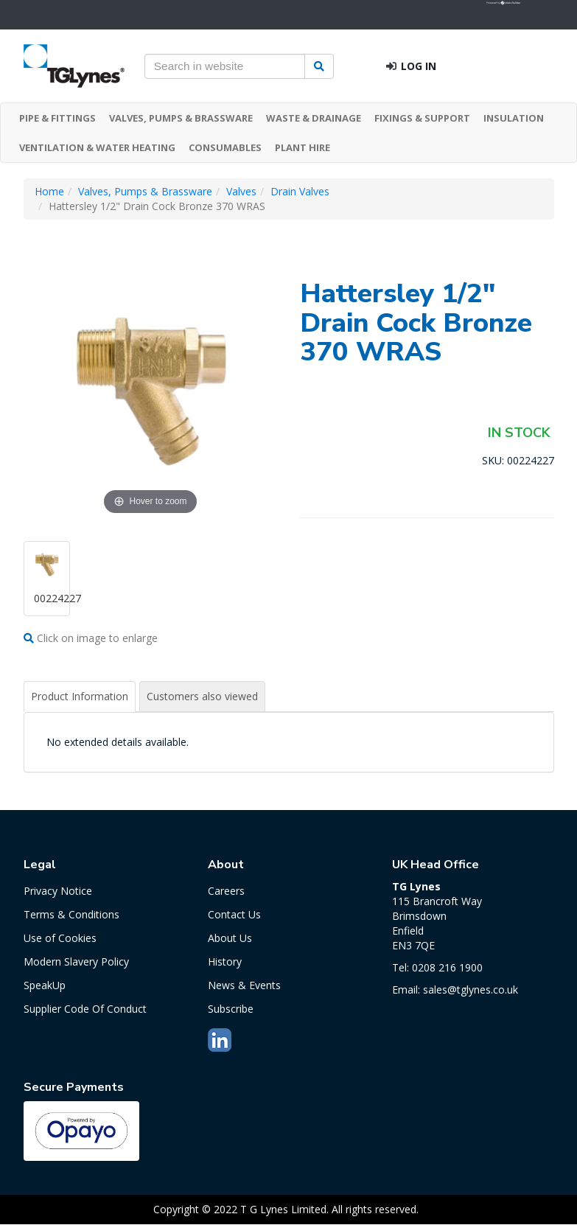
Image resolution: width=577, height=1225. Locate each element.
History (225, 961)
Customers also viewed (202, 696)
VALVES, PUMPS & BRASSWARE (181, 118)
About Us (230, 938)
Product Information (79, 696)
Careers (226, 891)
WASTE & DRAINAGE (313, 118)
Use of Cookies (60, 938)
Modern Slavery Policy (76, 961)
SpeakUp (45, 985)
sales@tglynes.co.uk (470, 990)
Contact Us (234, 914)
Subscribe (230, 1009)
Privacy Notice (58, 891)
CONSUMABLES (225, 147)
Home (49, 191)
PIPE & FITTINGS (57, 118)
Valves (241, 191)
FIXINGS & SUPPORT (422, 118)
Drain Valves (299, 191)
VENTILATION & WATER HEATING (97, 147)
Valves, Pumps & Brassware (145, 191)
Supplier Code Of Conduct (85, 1009)
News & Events (244, 985)
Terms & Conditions (71, 914)
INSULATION (513, 118)
